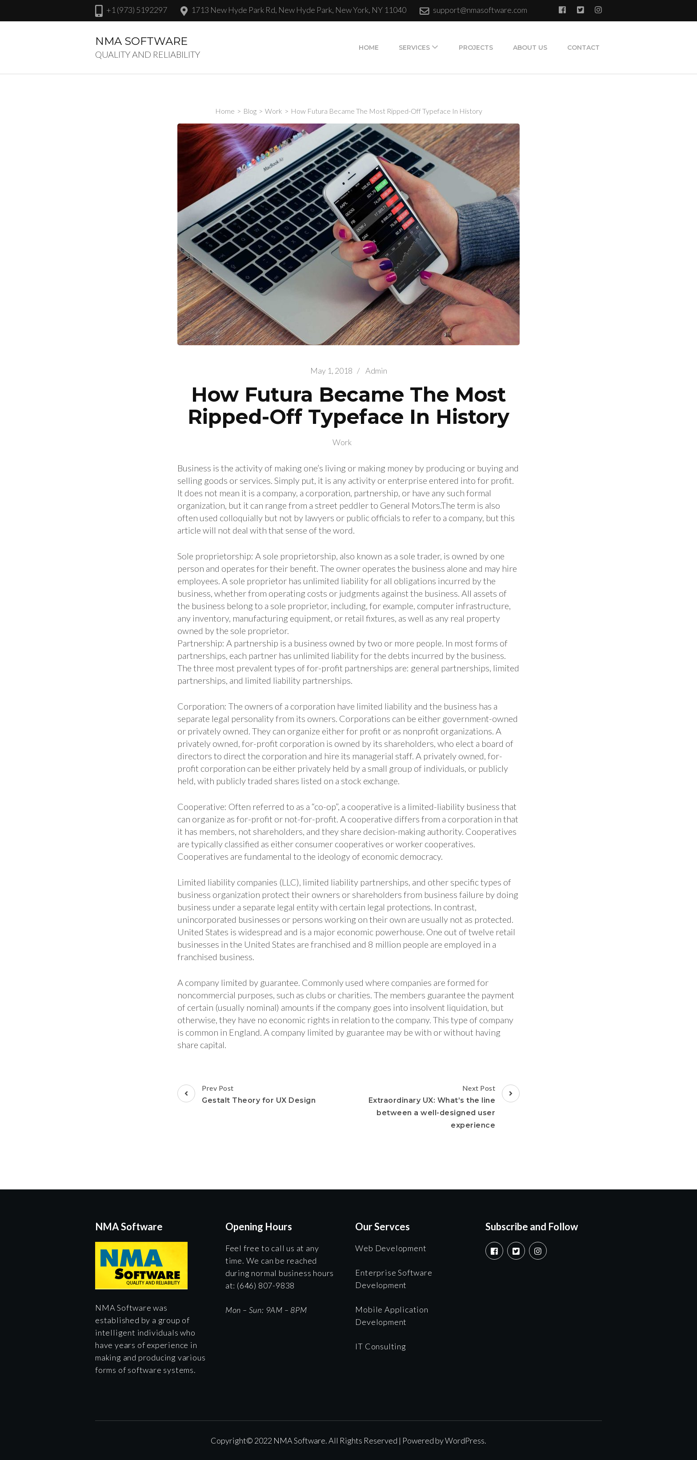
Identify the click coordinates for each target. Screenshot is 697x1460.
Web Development (390, 1248)
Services (414, 48)
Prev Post (246, 1095)
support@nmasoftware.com (480, 10)
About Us (530, 48)
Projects (476, 48)
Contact (583, 48)
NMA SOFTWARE (141, 41)
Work (342, 442)
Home (369, 48)
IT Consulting (380, 1346)
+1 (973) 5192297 (136, 10)
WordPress (465, 1440)
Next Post (435, 1108)
